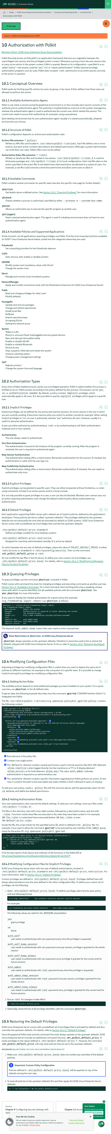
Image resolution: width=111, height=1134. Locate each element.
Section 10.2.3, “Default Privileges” (44, 874)
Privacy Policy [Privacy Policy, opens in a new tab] (35, 1125)
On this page (11, 26)
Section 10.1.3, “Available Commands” (20, 587)
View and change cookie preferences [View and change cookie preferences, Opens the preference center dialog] (76, 1121)
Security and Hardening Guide (66, 12)
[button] (101, 1124)
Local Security (85, 12)
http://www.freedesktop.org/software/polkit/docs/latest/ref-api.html (35, 855)
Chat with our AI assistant (94, 1113)
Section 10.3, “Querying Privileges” (60, 192)
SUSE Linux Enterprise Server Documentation (34, 12)
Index (11, 12)
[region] (51, 1121)
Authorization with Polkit (12, 16)
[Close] (90, 1116)
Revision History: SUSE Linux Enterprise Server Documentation (32, 52)
